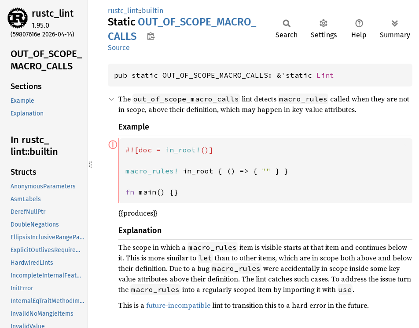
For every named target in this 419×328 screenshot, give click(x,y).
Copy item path (150, 36)
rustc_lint (53, 13)
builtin (152, 11)
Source (119, 47)
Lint (325, 75)
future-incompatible (178, 305)
